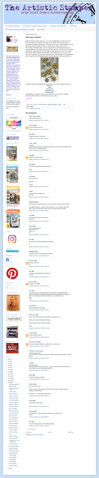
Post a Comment (31, 429)
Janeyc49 (31, 333)
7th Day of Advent (13, 429)
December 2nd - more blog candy (14, 441)
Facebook (73, 26)
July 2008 (11, 455)
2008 (9, 382)
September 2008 (13, 450)
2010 (9, 378)
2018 (9, 361)
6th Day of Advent (13, 432)
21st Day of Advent (13, 400)
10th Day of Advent (13, 423)
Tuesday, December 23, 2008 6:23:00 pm (39, 395)
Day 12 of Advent (13, 419)
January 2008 (12, 465)
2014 (9, 369)
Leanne (31, 226)
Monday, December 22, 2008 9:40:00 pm (39, 234)
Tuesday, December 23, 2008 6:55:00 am (39, 286)
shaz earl (31, 125)
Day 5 (10, 434)
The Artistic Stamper (12, 26)
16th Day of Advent (13, 410)
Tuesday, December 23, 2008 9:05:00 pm (39, 417)
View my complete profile (16, 41)
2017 (9, 363)
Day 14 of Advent (13, 415)
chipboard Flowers (34, 108)
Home (49, 432)
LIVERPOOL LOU (49, 90)
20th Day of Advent (13, 402)
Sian (30, 421)
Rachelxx (31, 384)
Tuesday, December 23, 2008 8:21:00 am (39, 310)
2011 (9, 376)
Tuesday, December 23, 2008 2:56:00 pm (39, 370)
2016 (9, 365)
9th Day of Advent (13, 425)
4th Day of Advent (13, 436)
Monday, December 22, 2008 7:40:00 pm (39, 150)
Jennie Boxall (8, 257)
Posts (9, 285)
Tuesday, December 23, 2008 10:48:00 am (39, 328)
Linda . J (31, 143)
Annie (30, 176)
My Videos (41, 29)
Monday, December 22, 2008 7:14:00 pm (39, 129)
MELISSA (49, 85)
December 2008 (13, 384)
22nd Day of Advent (13, 398)
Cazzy (30, 164)
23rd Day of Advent (13, 396)
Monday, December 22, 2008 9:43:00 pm (39, 246)
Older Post (70, 432)
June (30, 215)
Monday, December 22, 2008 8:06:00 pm (39, 171)
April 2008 (11, 461)
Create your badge (9, 262)
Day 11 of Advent (13, 421)
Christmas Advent (13, 444)
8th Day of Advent (13, 427)
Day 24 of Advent (13, 393)
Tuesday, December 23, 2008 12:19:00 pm (39, 346)
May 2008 (11, 459)
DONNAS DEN (49, 92)
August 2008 (12, 453)
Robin (30, 375)
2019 (9, 359)
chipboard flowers (63, 49)
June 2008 (11, 457)
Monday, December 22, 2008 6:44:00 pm (39, 120)
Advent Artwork (12, 386)
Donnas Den (32, 314)
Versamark (63, 51)
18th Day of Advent (13, 406)
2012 (9, 374)
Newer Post (28, 432)
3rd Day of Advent (13, 438)
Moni (30, 134)
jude (30, 271)
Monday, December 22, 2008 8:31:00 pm (39, 197)
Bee (30, 239)
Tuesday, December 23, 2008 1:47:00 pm (39, 358)
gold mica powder (62, 52)
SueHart (31, 305)
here (7, 108)
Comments (10, 288)
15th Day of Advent (13, 413)
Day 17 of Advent (13, 408)
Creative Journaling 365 (58, 26)
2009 (9, 380)
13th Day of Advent (13, 417)
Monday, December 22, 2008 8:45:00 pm (39, 221)
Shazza (31, 400)
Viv (30, 363)
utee (39, 108)
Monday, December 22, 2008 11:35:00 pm (39, 266)
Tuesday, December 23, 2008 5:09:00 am (39, 276)
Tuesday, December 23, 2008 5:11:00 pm (39, 379)
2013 (9, 371)
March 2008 (12, 463)
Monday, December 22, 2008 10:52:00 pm (39, 255)
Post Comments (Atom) (37, 434)
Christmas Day (12, 391)
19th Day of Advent (13, 404)
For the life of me (33, 342)
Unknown (31, 260)
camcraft (31, 411)
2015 (9, 367)
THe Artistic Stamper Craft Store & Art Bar (19, 29)
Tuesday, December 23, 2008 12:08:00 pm (39, 337)
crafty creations (33, 116)
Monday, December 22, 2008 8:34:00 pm (39, 210)
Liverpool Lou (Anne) (34, 351)
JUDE (49, 87)
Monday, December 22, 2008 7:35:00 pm (39, 138)
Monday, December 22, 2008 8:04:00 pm (39, 159)
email (16, 104)
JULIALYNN (49, 89)
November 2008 (13, 446)
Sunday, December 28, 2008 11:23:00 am (39, 425)
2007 (9, 468)
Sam (30, 155)
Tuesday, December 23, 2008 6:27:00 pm (39, 406)
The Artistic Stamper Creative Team (35, 26)
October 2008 (12, 448)
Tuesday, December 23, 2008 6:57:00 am (39, 301)
